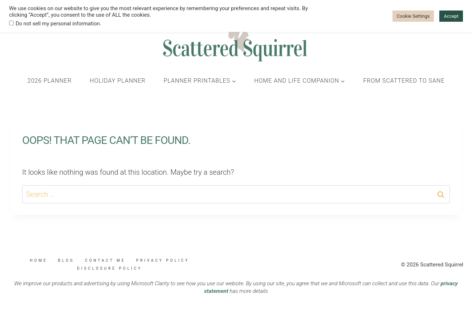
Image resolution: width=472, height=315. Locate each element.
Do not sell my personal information (58, 23)
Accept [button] (451, 16)
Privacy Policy (162, 260)
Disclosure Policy (109, 268)
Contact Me (105, 260)
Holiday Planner (117, 80)
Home (38, 260)
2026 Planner (50, 80)
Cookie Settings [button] (413, 16)
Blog (66, 260)
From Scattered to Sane (403, 80)
